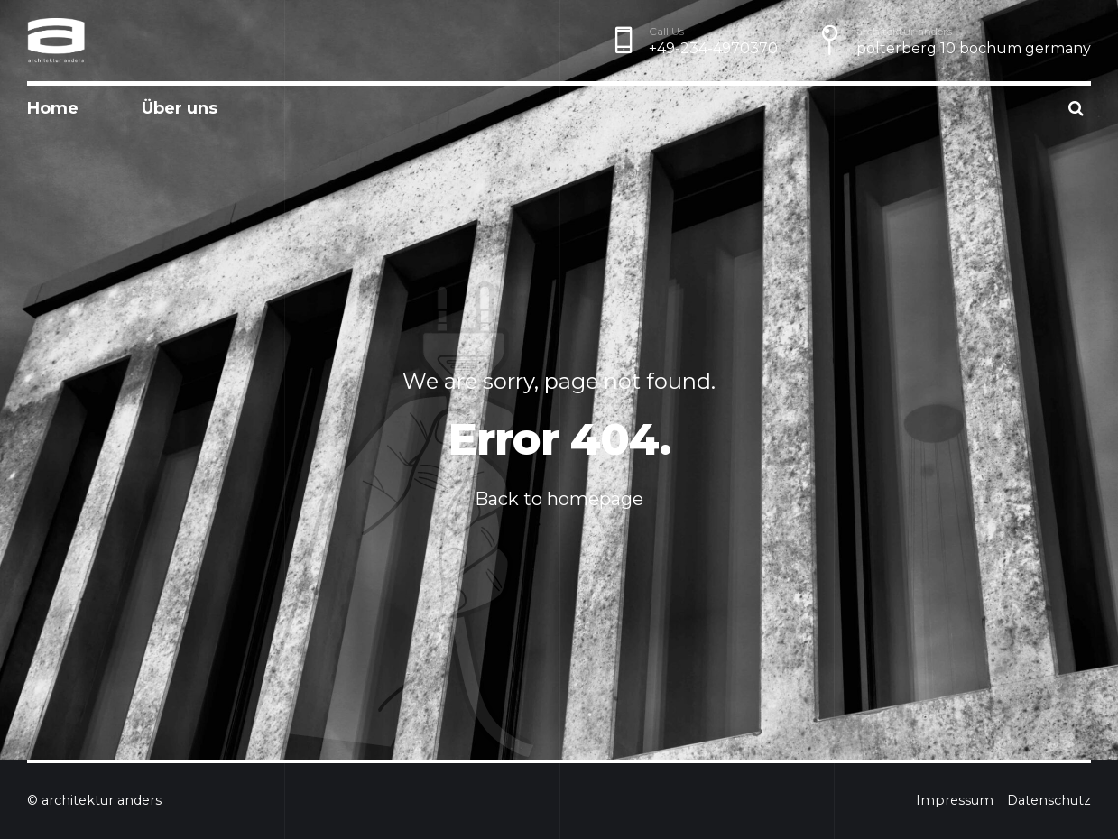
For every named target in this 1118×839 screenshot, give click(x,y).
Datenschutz (1049, 800)
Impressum (954, 800)
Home (53, 108)
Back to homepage (559, 499)
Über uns (179, 108)
